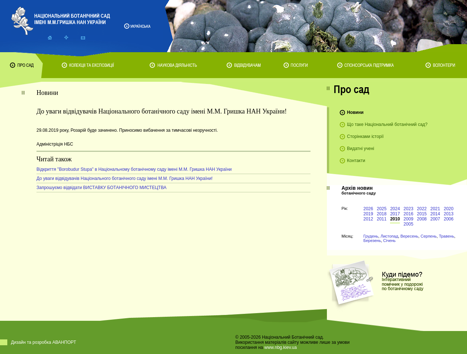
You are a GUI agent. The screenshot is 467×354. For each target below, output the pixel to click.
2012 (368, 219)
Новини (355, 112)
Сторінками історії (365, 136)
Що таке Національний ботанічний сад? (387, 124)
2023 (408, 208)
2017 (395, 213)
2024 (395, 208)
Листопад (389, 236)
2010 (395, 219)
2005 (408, 224)
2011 (382, 219)
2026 (368, 208)
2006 (449, 219)
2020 (449, 208)
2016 (408, 213)
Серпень (429, 236)
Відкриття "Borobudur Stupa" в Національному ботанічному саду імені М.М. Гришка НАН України (134, 169)
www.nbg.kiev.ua (280, 347)
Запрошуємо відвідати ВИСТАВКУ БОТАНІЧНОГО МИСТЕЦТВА (101, 187)
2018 (382, 213)
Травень (446, 236)
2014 (435, 213)
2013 (449, 213)
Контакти (356, 160)
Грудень (370, 236)
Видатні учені (360, 148)
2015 (422, 213)
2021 (435, 208)
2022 (422, 208)
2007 (435, 219)
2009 (408, 219)
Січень (389, 240)
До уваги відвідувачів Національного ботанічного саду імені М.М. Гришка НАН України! (124, 178)
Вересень (409, 236)
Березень (372, 240)
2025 (382, 208)
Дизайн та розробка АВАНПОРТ (43, 342)
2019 (368, 213)
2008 (422, 219)
